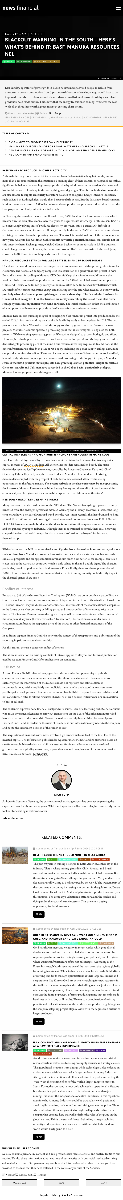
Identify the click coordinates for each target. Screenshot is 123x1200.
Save (61, 1182)
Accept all (19, 1182)
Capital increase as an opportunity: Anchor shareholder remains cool (62, 150)
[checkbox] (3, 1174)
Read (39, 914)
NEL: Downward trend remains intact (37, 154)
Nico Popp (55, 113)
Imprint (44, 1195)
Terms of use (40, 754)
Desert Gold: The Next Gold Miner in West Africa (69, 854)
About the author (13, 818)
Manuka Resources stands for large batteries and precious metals (58, 146)
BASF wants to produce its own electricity (41, 142)
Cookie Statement (72, 1195)
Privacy (55, 1195)
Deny (104, 1182)
